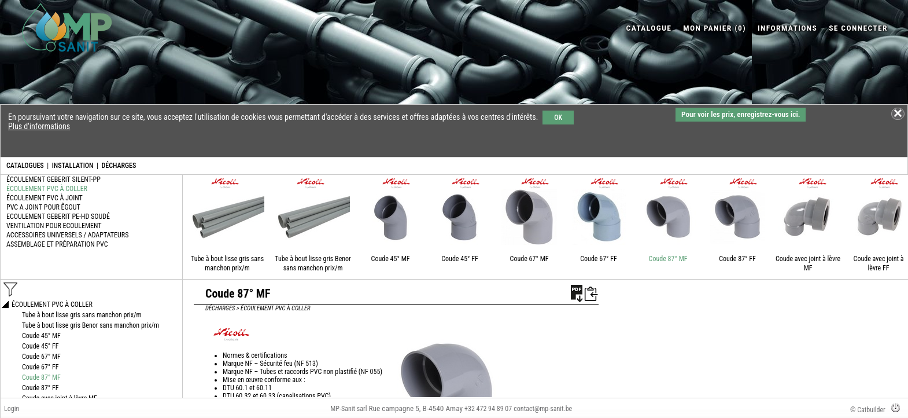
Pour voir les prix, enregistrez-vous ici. (740, 114)
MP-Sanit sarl (348, 409)
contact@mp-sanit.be (543, 409)
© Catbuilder (867, 410)
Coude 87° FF (737, 259)
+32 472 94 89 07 (488, 409)
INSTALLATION (73, 166)
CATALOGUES (25, 166)
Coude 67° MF (529, 259)
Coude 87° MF (668, 259)
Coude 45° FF (459, 259)
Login (11, 409)
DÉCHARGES (118, 166)
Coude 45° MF (390, 259)
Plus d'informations (39, 126)
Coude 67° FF (598, 259)
